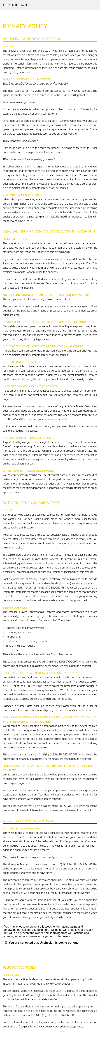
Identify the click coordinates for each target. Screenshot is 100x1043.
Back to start (15, 5)
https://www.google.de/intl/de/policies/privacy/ (56, 1026)
